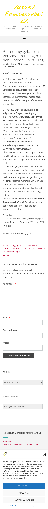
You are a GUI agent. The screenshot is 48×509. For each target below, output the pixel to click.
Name (6, 317)
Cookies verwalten (24, 503)
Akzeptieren (24, 489)
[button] (44, 458)
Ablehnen (24, 496)
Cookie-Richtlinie (31, 444)
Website (7, 342)
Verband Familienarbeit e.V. (24, 14)
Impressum (8, 441)
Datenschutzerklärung (12, 444)
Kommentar (9, 283)
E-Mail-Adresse (11, 330)
